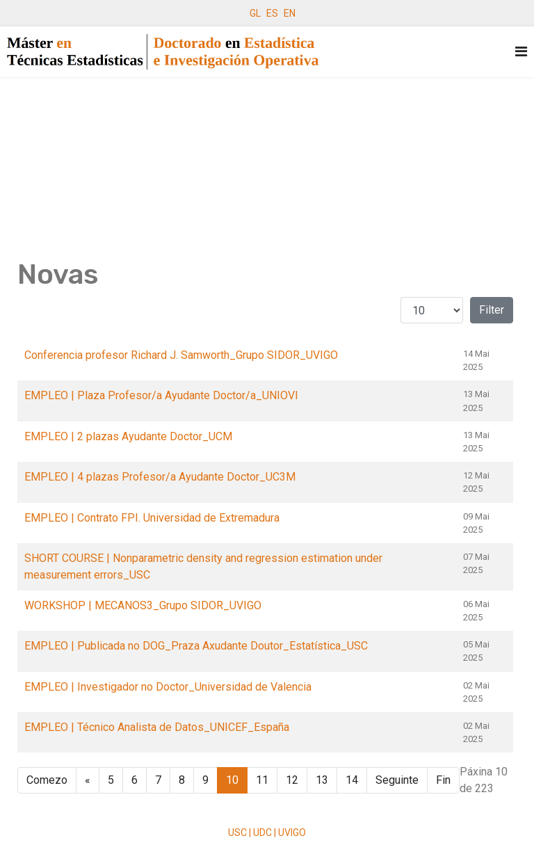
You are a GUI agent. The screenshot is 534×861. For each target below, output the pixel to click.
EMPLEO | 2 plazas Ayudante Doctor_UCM (128, 436)
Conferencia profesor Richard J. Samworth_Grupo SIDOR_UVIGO (181, 355)
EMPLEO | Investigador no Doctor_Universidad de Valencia (168, 686)
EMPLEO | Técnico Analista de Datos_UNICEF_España (156, 727)
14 (352, 780)
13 (322, 780)
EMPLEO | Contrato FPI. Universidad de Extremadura (152, 517)
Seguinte (397, 780)
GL (255, 13)
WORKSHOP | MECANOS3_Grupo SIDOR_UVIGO (142, 605)
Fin (443, 780)
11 (262, 780)
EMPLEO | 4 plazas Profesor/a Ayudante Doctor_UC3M (160, 476)
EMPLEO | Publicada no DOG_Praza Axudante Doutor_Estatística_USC (196, 645)
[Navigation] (521, 51)
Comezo (46, 780)
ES (272, 13)
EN (290, 13)
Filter (491, 309)
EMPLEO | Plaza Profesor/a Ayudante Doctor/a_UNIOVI (161, 395)
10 (232, 780)
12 (292, 780)
